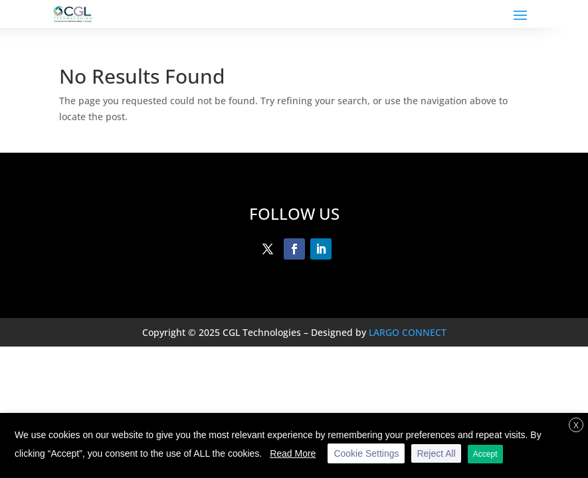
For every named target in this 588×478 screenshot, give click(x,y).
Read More (293, 453)
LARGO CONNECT (407, 332)
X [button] (576, 425)
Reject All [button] (436, 453)
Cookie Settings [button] (366, 453)
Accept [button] (485, 454)
